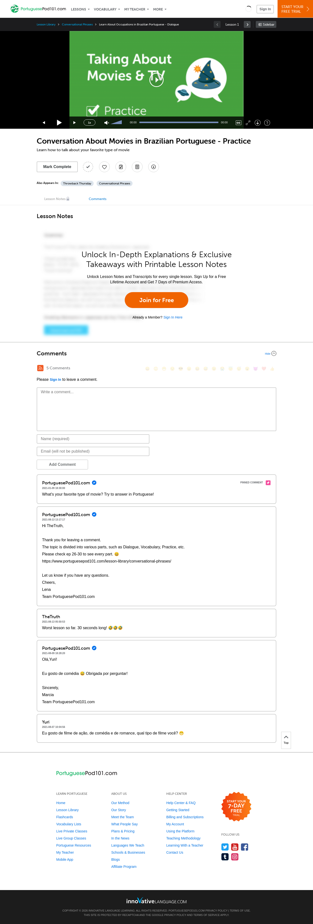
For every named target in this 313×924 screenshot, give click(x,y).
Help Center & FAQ (181, 803)
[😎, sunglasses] (181, 368)
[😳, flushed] (156, 368)
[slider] (117, 123)
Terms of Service (206, 914)
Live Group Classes (71, 838)
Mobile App (64, 859)
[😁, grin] (164, 368)
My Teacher (134, 9)
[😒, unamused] (172, 368)
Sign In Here (172, 317)
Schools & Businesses (128, 852)
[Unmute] (107, 123)
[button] (248, 9)
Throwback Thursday (77, 183)
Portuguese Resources (73, 845)
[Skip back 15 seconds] (44, 123)
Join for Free (156, 300)
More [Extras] (158, 9)
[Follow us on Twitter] (225, 847)
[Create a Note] (120, 166)
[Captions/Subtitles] (238, 123)
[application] (156, 80)
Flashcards (64, 817)
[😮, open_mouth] (247, 368)
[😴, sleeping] (239, 368)
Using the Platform (180, 831)
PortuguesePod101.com (186, 910)
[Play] (59, 123)
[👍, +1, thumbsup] (272, 368)
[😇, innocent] (230, 368)
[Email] (93, 451)
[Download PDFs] (137, 166)
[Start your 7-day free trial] (236, 807)
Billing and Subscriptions (185, 817)
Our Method (120, 803)
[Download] (258, 123)
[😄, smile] (147, 368)
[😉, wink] (214, 368)
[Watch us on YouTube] (235, 847)
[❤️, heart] (264, 368)
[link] (247, 24)
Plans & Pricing (122, 831)
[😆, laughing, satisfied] (197, 368)
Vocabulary (105, 9)
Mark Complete (57, 167)
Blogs (115, 859)
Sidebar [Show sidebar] (268, 24)
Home (60, 803)
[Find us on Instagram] (235, 856)
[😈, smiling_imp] (255, 368)
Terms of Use (240, 910)
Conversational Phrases (77, 24)
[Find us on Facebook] (244, 847)
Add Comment (62, 464)
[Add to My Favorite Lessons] (104, 166)
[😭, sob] (222, 368)
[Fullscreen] (248, 123)
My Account (175, 824)
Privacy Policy (216, 910)
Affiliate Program (123, 867)
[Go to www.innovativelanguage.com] (156, 900)
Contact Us (174, 852)
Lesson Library (46, 24)
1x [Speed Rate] (89, 122)
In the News (120, 838)
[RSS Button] (40, 368)
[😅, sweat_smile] (205, 368)
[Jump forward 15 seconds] (74, 123)
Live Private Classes (71, 831)
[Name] (93, 439)
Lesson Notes (55, 199)
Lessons (78, 9)
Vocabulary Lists (68, 824)
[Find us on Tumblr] (225, 856)
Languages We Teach (127, 845)
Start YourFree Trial (296, 9)
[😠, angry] (189, 368)
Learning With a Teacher (184, 845)
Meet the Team (122, 817)
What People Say (124, 824)
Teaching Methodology (183, 838)
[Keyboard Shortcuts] (267, 123)
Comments (97, 199)
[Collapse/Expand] (156, 353)
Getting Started (177, 810)
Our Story (118, 810)
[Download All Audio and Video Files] (153, 166)
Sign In (265, 9)
